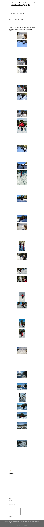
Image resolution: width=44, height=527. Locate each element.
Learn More (20, 525)
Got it (25, 525)
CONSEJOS (20, 13)
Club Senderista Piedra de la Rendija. (20, 4)
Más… (24, 13)
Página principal (14, 13)
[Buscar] (34, 2)
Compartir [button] (10, 470)
